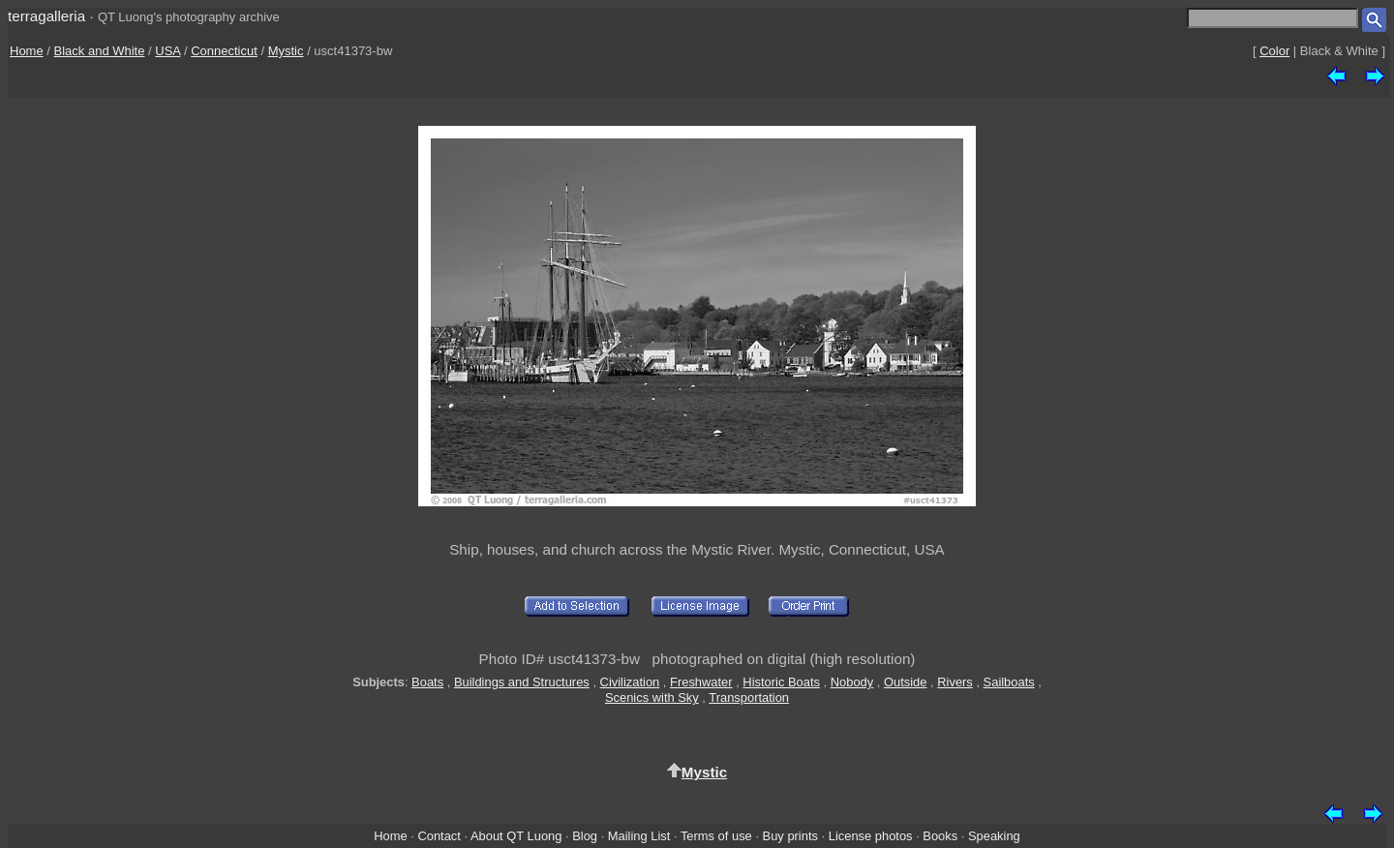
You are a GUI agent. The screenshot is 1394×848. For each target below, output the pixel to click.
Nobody (852, 682)
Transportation (749, 697)
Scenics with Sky (652, 697)
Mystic (286, 51)
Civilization (630, 682)
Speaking (994, 836)
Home (27, 51)
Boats (427, 682)
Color (1274, 51)
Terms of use (716, 836)
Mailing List (639, 836)
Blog (584, 836)
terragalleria (46, 16)
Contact (438, 836)
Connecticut (224, 51)
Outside (905, 682)
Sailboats (1009, 682)
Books (940, 836)
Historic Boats (781, 682)
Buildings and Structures (522, 682)
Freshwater (701, 682)
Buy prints (790, 836)
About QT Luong (515, 836)
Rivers (955, 682)
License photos (871, 836)
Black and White (99, 51)
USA (167, 51)
